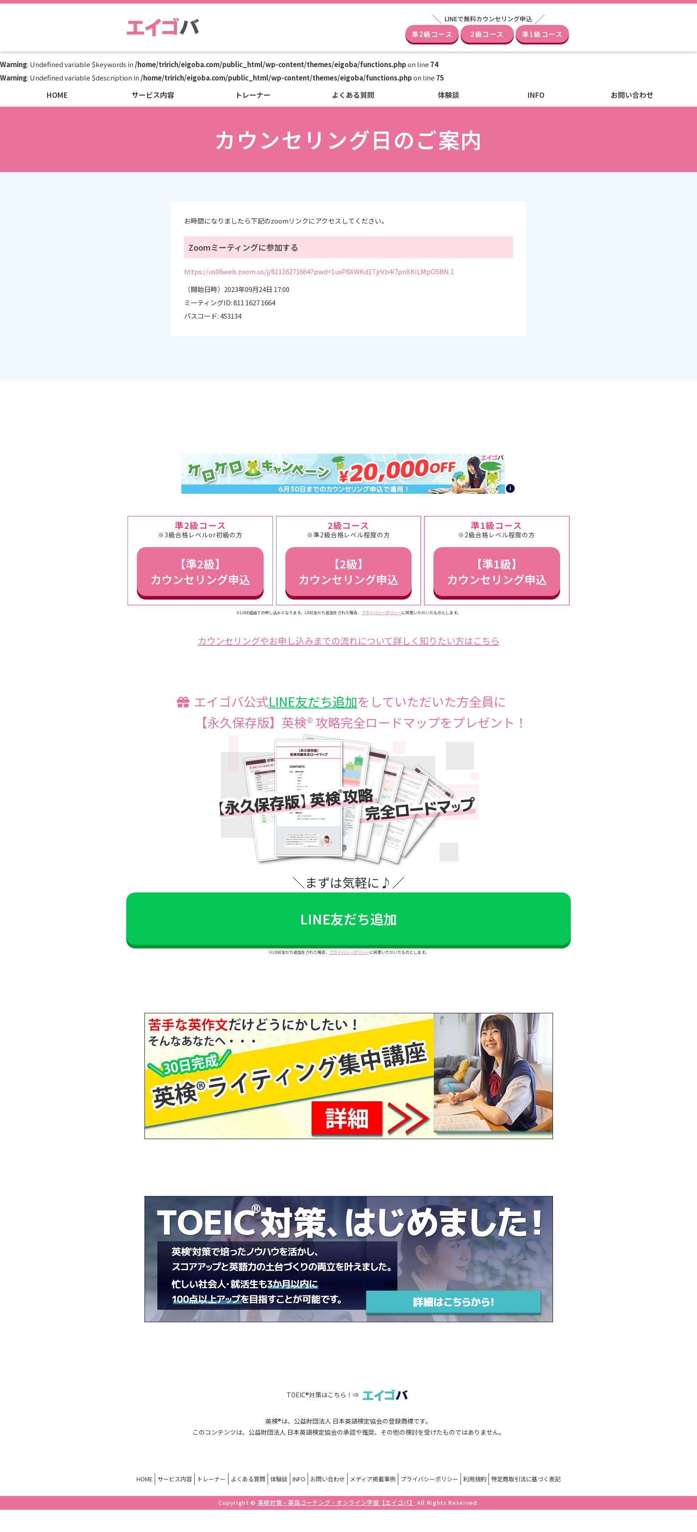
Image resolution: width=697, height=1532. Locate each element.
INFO (536, 94)
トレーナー (253, 94)
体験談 (448, 94)
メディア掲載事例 (373, 1479)
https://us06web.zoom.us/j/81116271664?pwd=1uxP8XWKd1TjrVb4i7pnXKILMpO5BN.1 (319, 271)
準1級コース (542, 34)
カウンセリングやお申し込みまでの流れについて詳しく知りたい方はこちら (349, 640)
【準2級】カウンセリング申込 (200, 571)
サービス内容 (153, 94)
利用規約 (474, 1479)
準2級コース (432, 34)
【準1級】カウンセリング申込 (497, 571)
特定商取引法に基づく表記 (526, 1479)
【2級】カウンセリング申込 (348, 571)
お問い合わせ (632, 94)
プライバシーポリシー (381, 613)
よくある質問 (353, 94)
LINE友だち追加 (312, 701)
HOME (57, 94)
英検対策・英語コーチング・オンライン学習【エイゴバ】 (337, 1502)
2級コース (487, 34)
